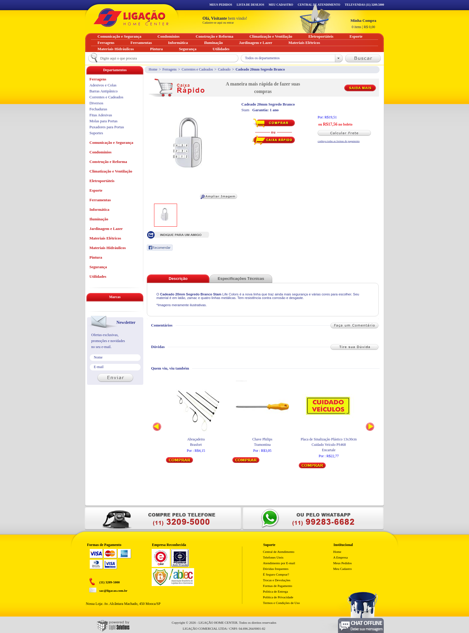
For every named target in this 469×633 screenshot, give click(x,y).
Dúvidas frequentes (275, 569)
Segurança (98, 267)
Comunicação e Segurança (111, 142)
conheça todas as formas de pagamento (339, 141)
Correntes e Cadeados (197, 69)
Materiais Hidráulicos (107, 247)
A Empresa (340, 557)
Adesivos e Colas (102, 85)
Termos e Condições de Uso (281, 603)
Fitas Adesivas (100, 115)
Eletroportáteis (102, 181)
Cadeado (224, 69)
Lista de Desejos (250, 4)
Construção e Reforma (108, 161)
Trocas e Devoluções (276, 580)
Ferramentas (100, 200)
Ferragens (169, 69)
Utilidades (97, 276)
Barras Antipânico (103, 91)
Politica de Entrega (275, 591)
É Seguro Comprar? (276, 574)
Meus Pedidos (220, 4)
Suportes (96, 133)
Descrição (178, 278)
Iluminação (98, 219)
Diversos (96, 103)
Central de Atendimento (278, 551)
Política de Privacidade (278, 597)
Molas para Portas (103, 121)
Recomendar (160, 248)
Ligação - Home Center (131, 17)
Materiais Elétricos (105, 238)
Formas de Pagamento (277, 586)
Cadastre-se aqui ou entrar (218, 22)
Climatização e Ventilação (110, 171)
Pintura (95, 257)
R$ (363, 23)
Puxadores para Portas (106, 127)
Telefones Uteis (273, 557)
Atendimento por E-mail (279, 563)
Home (153, 69)
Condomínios (100, 152)
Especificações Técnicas (241, 278)
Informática (99, 209)
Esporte (95, 190)
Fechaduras (98, 109)
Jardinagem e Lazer (106, 228)
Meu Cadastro (281, 4)
